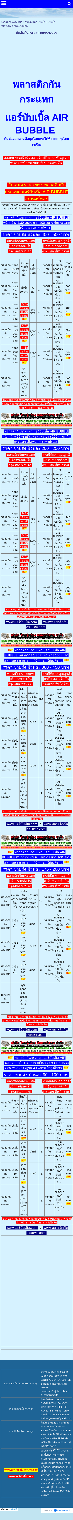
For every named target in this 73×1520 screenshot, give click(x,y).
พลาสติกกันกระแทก (11, 22)
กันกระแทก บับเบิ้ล (35, 22)
